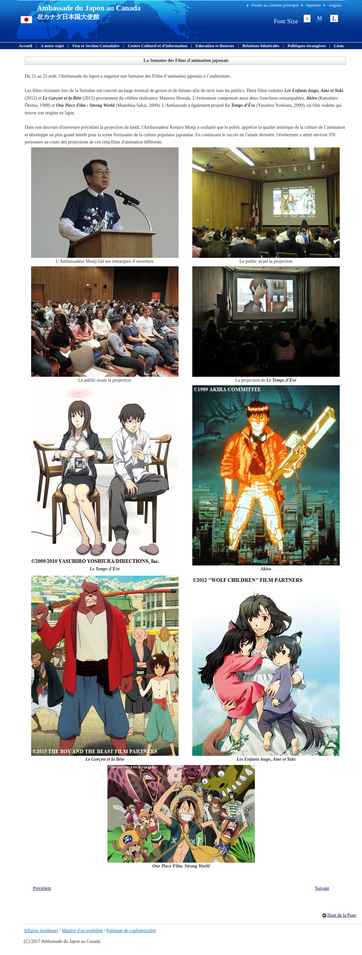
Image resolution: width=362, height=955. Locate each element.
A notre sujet (52, 45)
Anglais (334, 5)
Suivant (322, 888)
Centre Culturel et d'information (157, 45)
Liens (339, 45)
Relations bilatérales (260, 45)
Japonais (313, 5)
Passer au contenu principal (275, 5)
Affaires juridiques (41, 930)
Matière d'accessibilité (82, 930)
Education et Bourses (215, 45)
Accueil (25, 45)
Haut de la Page (341, 915)
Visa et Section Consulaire (96, 45)
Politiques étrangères (307, 45)
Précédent (42, 888)
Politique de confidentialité (131, 930)
